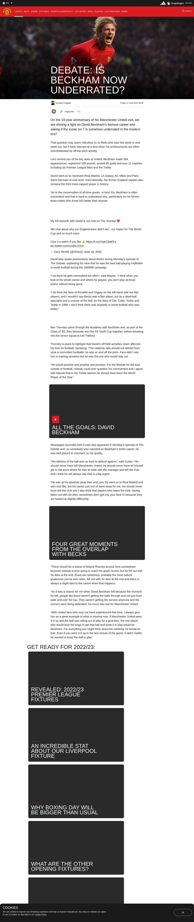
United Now (74, 824)
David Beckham (104, 815)
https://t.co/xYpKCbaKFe (101, 241)
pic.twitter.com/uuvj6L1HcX (67, 245)
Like (69, 815)
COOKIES (10, 907)
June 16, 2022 (93, 251)
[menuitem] (18, 11)
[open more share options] (79, 111)
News (56, 815)
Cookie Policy (41, 914)
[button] (7, 3)
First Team (83, 815)
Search (57, 824)
